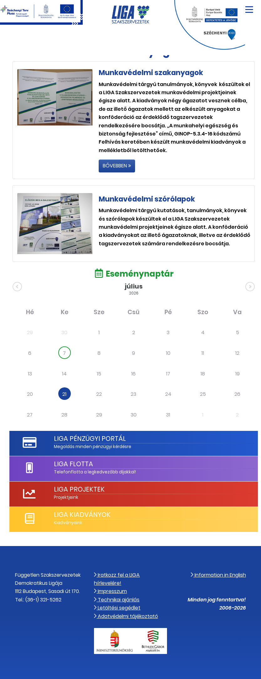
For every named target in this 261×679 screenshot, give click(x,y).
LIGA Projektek (79, 489)
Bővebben (117, 165)
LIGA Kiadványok (82, 514)
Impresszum (110, 591)
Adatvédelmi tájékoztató (126, 616)
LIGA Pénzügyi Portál (90, 438)
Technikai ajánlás (116, 599)
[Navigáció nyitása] (249, 7)
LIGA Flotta (73, 463)
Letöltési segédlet (117, 607)
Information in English (218, 575)
